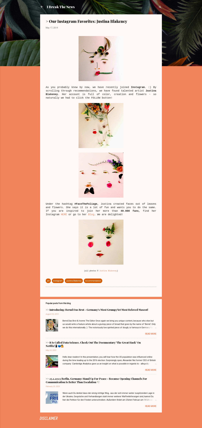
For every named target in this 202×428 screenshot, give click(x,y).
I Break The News (61, 7)
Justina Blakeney (108, 271)
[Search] (160, 7)
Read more (150, 334)
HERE (64, 214)
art (48, 281)
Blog (91, 214)
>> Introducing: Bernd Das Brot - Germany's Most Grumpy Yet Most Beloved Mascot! (97, 309)
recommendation (93, 281)
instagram (57, 281)
